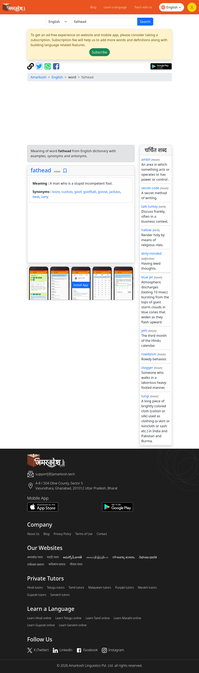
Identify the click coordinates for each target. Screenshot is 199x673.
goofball (89, 191)
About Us (33, 534)
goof (77, 191)
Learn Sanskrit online (73, 625)
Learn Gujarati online (41, 625)
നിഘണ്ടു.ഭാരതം (123, 557)
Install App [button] (80, 285)
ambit (146, 159)
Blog (93, 7)
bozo (56, 191)
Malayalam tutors (99, 587)
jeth (144, 330)
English (57, 77)
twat (36, 196)
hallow (146, 230)
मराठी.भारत (53, 557)
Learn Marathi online (127, 618)
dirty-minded (151, 253)
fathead (41, 170)
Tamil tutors (76, 587)
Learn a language (115, 7)
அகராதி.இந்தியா (97, 557)
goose (103, 191)
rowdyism (149, 354)
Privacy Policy (62, 534)
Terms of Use (84, 534)
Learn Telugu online (69, 618)
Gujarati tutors (36, 595)
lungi (145, 396)
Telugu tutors (55, 587)
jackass (114, 191)
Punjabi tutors (124, 587)
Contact (102, 534)
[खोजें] (104, 22)
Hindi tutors (35, 587)
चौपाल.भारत (76, 564)
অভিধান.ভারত (57, 564)
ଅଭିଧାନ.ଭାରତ (35, 564)
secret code (150, 188)
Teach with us (143, 7)
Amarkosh (39, 77)
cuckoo (67, 191)
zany (44, 196)
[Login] (192, 7)
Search (145, 21)
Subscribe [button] (99, 52)
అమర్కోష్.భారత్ (72, 557)
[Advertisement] (99, 114)
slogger (147, 367)
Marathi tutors (147, 587)
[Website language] (171, 7)
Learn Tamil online (98, 618)
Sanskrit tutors (59, 595)
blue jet (147, 277)
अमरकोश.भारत (35, 557)
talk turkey (149, 206)
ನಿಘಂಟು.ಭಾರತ (148, 557)
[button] (35, 283)
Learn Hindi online (39, 618)
